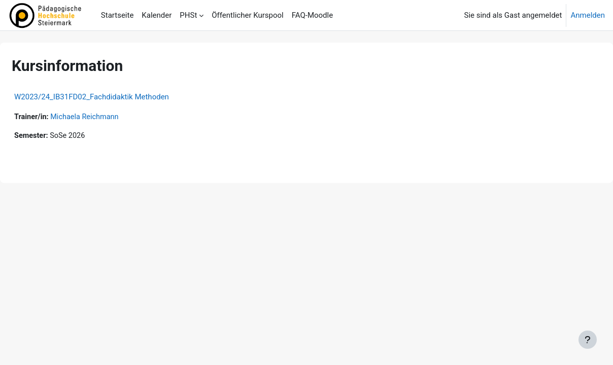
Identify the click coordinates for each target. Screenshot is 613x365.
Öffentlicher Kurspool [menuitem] (247, 15)
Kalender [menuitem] (157, 15)
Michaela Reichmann (111, 117)
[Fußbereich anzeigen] (587, 340)
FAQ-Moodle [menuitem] (312, 15)
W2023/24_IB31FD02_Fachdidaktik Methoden (116, 96)
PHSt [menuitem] (188, 15)
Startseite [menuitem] (117, 15)
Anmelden (587, 15)
